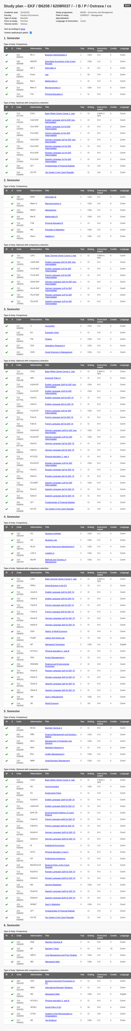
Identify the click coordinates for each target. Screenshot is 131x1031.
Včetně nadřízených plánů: (16, 33)
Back (127, 5)
